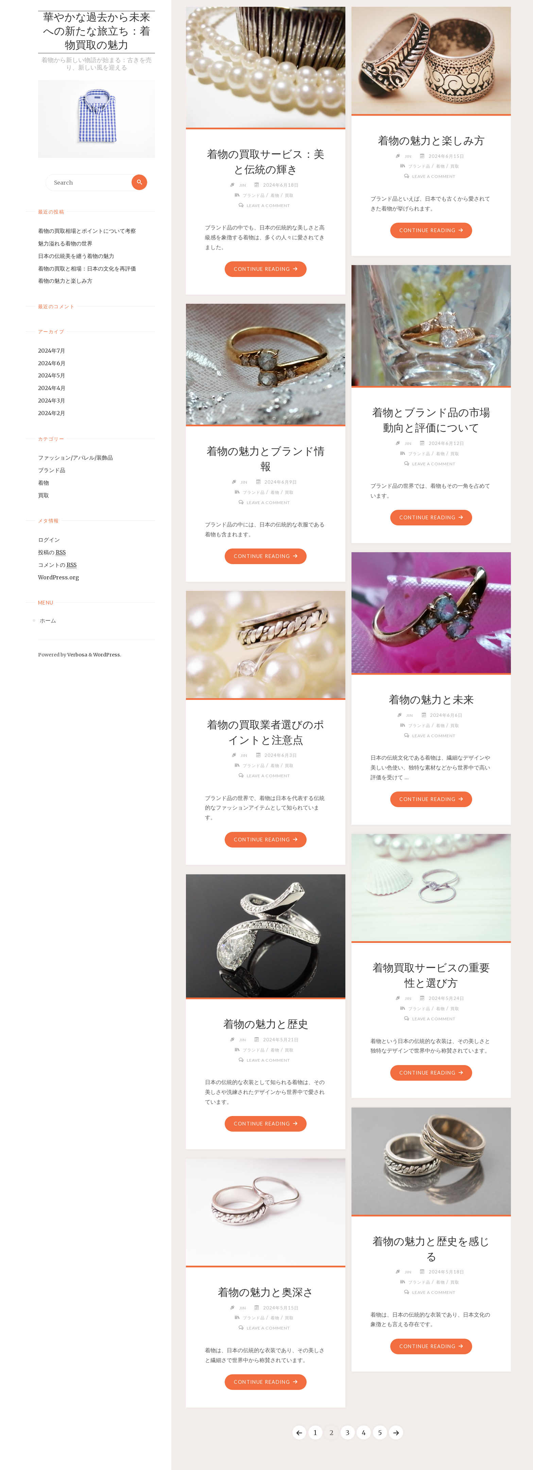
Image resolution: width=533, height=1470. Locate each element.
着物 (43, 483)
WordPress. (107, 655)
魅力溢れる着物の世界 (65, 244)
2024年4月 (52, 388)
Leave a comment (268, 205)
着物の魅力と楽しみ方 (65, 281)
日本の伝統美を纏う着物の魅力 (76, 256)
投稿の (52, 553)
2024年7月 (51, 351)
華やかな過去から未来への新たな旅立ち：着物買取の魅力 (96, 32)
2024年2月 (51, 413)
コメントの (57, 565)
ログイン (49, 540)
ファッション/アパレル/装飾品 (75, 458)
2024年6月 (52, 363)
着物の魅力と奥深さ (265, 1292)
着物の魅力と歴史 (266, 1024)
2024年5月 (51, 376)
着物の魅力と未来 (431, 699)
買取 (43, 495)
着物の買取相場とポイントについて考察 (87, 231)
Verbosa (76, 655)
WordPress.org (58, 578)
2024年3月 (51, 401)
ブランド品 (51, 470)
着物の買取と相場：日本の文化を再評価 (87, 269)
